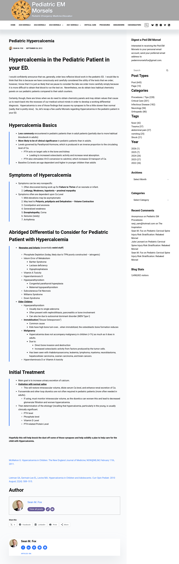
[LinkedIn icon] (29, 547)
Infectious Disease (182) (143, 104)
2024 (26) (136, 155)
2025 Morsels (25, 25)
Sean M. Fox (34, 502)
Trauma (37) (137, 126)
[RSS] (169, 25)
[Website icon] (34, 547)
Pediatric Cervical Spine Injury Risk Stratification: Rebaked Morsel (150, 234)
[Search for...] (148, 70)
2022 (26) (136, 163)
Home (13, 25)
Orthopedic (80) (139, 111)
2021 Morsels (74, 25)
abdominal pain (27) (141, 130)
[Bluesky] (153, 25)
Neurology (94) (138, 108)
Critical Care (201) (140, 101)
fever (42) (136, 123)
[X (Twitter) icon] (40, 547)
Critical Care (90, 25)
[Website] (48, 509)
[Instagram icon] (45, 547)
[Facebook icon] (23, 547)
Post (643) (136, 82)
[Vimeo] (165, 25)
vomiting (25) (137, 133)
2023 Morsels (56, 25)
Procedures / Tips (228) (143, 97)
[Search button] (167, 70)
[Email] (52, 509)
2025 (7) (135, 152)
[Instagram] (161, 25)
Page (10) (136, 86)
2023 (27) (136, 159)
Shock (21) (136, 137)
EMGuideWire (118, 25)
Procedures (105, 25)
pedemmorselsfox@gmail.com (146, 60)
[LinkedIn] (157, 25)
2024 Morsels (40, 25)
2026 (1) (135, 148)
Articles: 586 (26, 554)
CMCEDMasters (134, 25)
